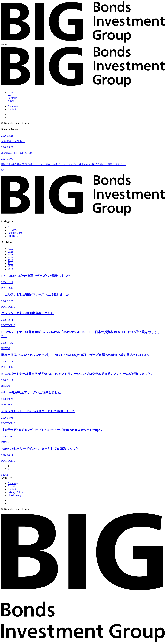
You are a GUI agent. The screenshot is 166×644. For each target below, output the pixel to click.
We (9, 95)
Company (13, 106)
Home (11, 92)
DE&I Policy (14, 495)
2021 (10, 263)
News (11, 100)
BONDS (12, 230)
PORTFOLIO (15, 233)
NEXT (4, 474)
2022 (10, 260)
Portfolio (12, 97)
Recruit (11, 486)
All (9, 227)
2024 (10, 254)
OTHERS (13, 236)
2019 (10, 269)
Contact (12, 109)
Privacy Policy (15, 492)
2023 (10, 257)
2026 (10, 251)
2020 (10, 266)
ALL (10, 248)
